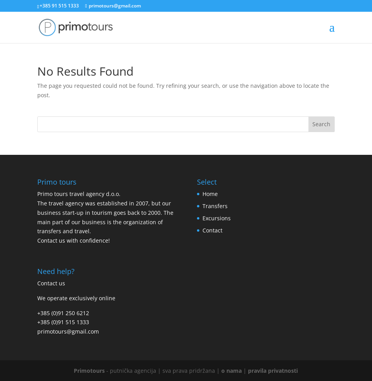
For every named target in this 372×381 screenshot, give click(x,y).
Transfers (215, 206)
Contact (212, 230)
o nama (231, 370)
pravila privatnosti (273, 370)
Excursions (216, 218)
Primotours (89, 370)
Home (210, 194)
